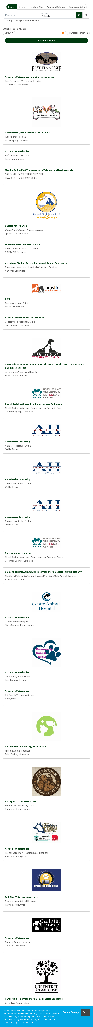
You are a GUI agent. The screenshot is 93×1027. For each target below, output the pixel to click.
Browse (23, 6)
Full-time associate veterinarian (22, 244)
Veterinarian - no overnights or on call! (26, 746)
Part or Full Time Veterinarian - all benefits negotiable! (34, 998)
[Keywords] (22, 15)
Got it (86, 1012)
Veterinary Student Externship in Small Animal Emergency (36, 263)
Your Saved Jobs (77, 6)
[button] (86, 15)
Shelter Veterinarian (16, 225)
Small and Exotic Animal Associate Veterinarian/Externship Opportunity (43, 571)
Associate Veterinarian (17, 151)
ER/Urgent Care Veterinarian (20, 801)
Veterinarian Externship (17, 441)
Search (11, 6)
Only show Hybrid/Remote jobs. (23, 20)
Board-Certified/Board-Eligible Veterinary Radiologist (34, 403)
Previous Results (46, 40)
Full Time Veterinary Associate (21, 896)
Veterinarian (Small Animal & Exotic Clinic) (28, 132)
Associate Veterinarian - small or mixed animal (30, 76)
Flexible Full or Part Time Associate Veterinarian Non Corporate (39, 169)
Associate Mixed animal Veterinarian (24, 317)
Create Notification (78, 32)
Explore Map (37, 6)
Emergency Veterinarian (18, 553)
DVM (7, 298)
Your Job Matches (56, 6)
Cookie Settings (71, 1012)
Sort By (8, 32)
